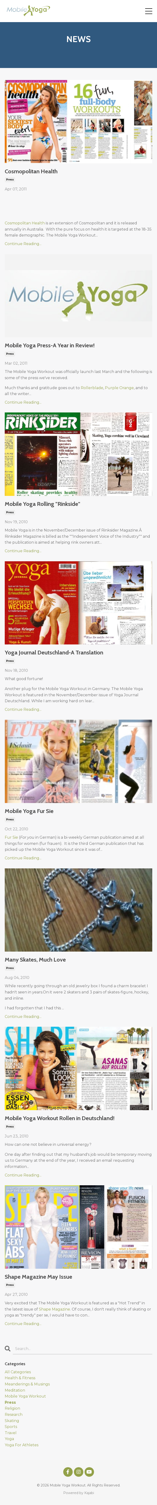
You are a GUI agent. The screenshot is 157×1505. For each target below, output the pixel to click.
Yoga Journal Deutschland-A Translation (54, 652)
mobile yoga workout (25, 1396)
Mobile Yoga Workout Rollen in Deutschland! (60, 1118)
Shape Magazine (54, 1309)
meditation (15, 1390)
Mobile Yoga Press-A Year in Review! (50, 345)
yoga (9, 1439)
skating (12, 1420)
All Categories (18, 1372)
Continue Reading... (23, 244)
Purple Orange (119, 388)
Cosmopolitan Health (31, 171)
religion (12, 1408)
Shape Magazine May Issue (38, 1276)
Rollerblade (92, 388)
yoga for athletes (21, 1445)
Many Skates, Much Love (35, 959)
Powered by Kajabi (78, 1493)
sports (11, 1426)
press (10, 179)
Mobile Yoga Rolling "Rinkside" (42, 504)
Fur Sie (11, 837)
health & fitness (20, 1378)
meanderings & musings (27, 1384)
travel (11, 1433)
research (13, 1414)
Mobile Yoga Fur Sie (29, 811)
